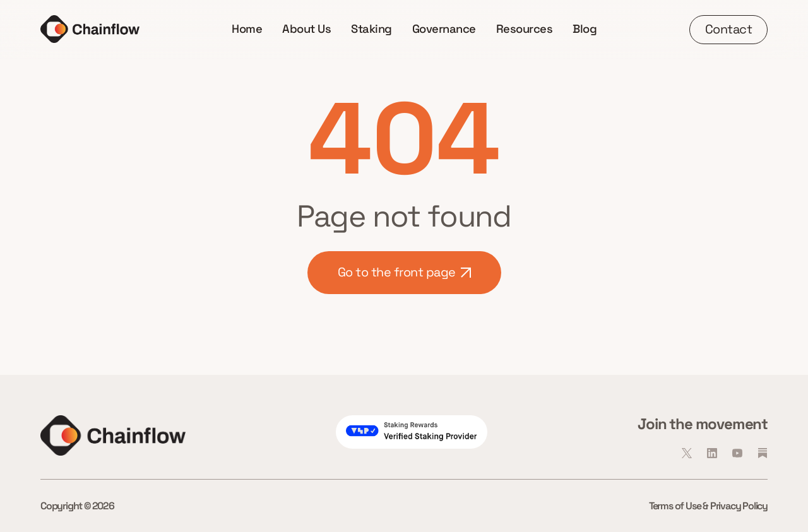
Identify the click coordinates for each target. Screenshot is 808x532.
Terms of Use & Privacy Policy (708, 506)
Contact (728, 29)
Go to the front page (404, 272)
